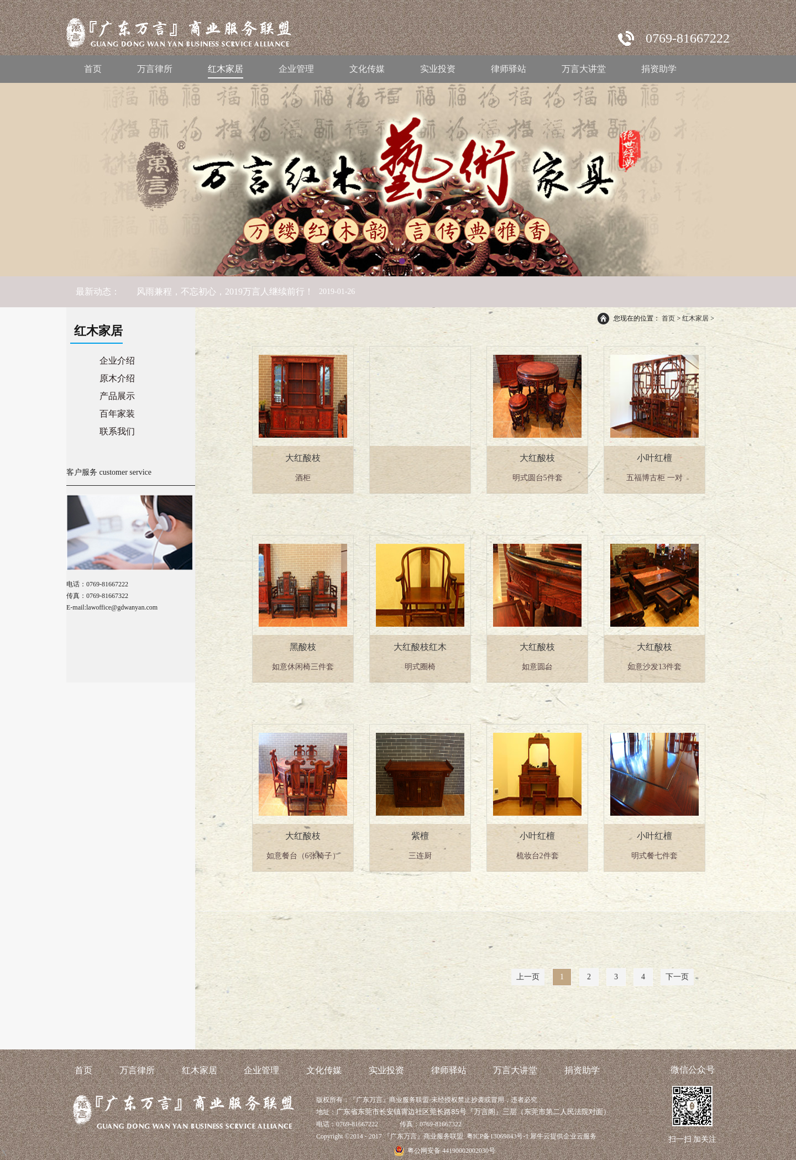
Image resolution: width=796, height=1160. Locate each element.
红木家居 (695, 318)
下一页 (677, 977)
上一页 (528, 977)
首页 (93, 69)
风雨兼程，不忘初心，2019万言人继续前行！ (225, 291)
